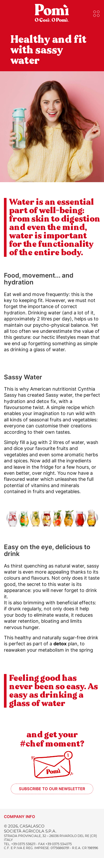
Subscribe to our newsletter (52, 788)
